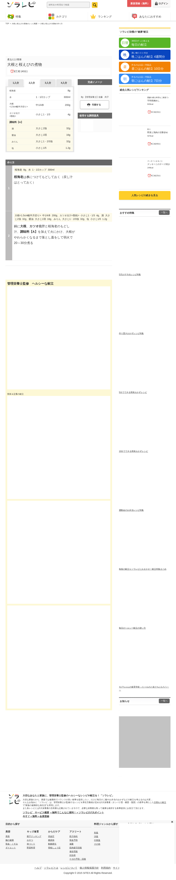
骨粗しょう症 (54, 848)
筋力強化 (73, 836)
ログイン (161, 3)
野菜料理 (31, 848)
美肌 (8, 836)
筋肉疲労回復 (75, 848)
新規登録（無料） (140, 3)
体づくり (31, 844)
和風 (96, 833)
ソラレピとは (51, 867)
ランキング (101, 16)
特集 (14, 16)
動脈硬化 (52, 844)
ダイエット (11, 848)
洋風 (96, 836)
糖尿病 (51, 840)
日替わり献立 (160, 802)
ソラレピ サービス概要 (36, 812)
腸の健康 (10, 840)
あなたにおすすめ (146, 16)
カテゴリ (57, 16)
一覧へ (164, 212)
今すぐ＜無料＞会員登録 (36, 816)
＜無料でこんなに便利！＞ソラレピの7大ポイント (77, 812)
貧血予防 (73, 840)
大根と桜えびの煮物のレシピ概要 (24, 24)
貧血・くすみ (12, 844)
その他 (97, 844)
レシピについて (68, 867)
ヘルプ (38, 867)
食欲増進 (73, 851)
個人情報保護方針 (89, 867)
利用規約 (106, 867)
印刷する (96, 104)
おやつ (30, 840)
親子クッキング (34, 836)
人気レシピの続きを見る (144, 195)
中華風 (97, 840)
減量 (71, 844)
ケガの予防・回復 (77, 859)
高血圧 (51, 836)
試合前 (72, 855)
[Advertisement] (59, 39)
